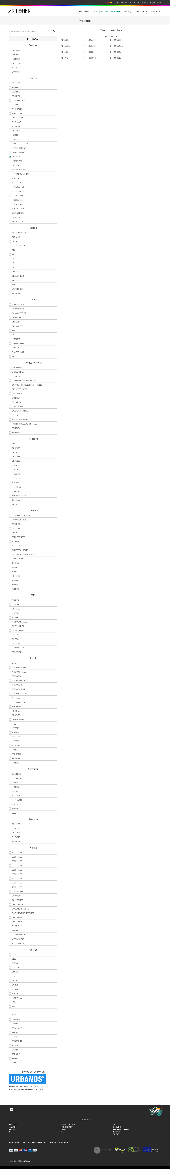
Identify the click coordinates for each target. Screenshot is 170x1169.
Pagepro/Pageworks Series (24, 424)
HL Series (16, 59)
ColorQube (17, 896)
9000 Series (17, 887)
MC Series (16, 617)
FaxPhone (16, 122)
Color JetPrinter (20, 520)
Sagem (15, 1050)
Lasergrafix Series (20, 411)
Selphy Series (18, 213)
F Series (15, 465)
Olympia (16, 1024)
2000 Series (17, 857)
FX (13, 259)
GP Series (16, 131)
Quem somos (84, 11)
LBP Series (16, 165)
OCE (14, 1011)
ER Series (16, 783)
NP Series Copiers (19, 183)
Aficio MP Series (19, 681)
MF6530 (73, 52)
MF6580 (126, 40)
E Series (15, 533)
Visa (16, 1150)
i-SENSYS (15, 139)
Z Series (15, 589)
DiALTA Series (18, 394)
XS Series (16, 585)
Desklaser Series (19, 389)
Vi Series (15, 504)
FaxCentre (17, 926)
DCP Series (16, 50)
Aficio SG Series (19, 689)
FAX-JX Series (17, 118)
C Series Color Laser (21, 515)
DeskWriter (17, 326)
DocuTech (17, 922)
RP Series (16, 758)
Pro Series (16, 754)
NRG (14, 1006)
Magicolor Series (20, 419)
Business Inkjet (19, 304)
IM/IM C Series (18, 719)
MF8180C (100, 58)
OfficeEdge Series (20, 550)
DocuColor (17, 904)
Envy (14, 330)
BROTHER (13, 1125)
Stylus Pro (17, 280)
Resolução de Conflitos (58, 1142)
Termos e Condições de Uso (34, 1142)
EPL (13, 254)
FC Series (16, 126)
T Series (15, 563)
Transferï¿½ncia (35, 1150)
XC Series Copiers (19, 943)
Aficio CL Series (19, 672)
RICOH (115, 1125)
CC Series (16, 448)
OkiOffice (16, 635)
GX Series (16, 715)
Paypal (11, 1150)
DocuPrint (17, 917)
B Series (15, 600)
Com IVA (139, 3)
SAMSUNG (117, 1127)
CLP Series (16, 774)
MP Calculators (19, 170)
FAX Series (16, 55)
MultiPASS (16, 178)
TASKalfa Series (19, 496)
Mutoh (15, 993)
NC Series (16, 745)
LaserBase (16, 157)
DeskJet (15, 322)
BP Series (16, 96)
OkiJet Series (18, 630)
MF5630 (73, 40)
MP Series (16, 737)
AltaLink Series (18, 891)
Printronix (17, 1041)
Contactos (156, 11)
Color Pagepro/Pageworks (24, 380)
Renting (127, 11)
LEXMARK (65, 1129)
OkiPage (15, 639)
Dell (14, 959)
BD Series (16, 828)
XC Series (16, 576)
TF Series (16, 841)
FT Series (16, 711)
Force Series (17, 407)
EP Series (16, 398)
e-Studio (16, 837)
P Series (15, 491)
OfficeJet (16, 348)
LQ (13, 263)
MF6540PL (126, 46)
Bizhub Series (18, 372)
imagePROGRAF (19, 148)
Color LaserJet (19, 313)
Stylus (15, 272)
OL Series (16, 643)
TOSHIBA (116, 1132)
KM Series (16, 474)
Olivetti (16, 1019)
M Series (15, 483)
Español (111, 2)
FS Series (16, 470)
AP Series (16, 83)
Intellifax (16, 63)
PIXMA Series (17, 196)
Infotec (15, 981)
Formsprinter (18, 537)
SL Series (15, 813)
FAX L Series (17, 113)
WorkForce (17, 289)
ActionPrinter (19, 233)
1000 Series (17, 852)
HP (10, 1132)
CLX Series (16, 778)
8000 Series (17, 883)
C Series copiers (19, 100)
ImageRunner (18, 152)
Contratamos (141, 11)
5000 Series (17, 870)
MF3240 (126, 52)
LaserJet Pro (18, 343)
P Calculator (18, 187)
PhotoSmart (18, 352)
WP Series (16, 72)
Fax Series (16, 402)
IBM (13, 976)
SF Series (16, 808)
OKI (62, 1132)
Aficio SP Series (19, 694)
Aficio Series (18, 685)
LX (13, 267)
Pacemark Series (19, 648)
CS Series (16, 524)
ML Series (16, 796)
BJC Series (16, 92)
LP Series (16, 415)
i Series (15, 135)
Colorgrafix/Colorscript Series (27, 385)
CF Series (16, 376)
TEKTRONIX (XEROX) (121, 1129)
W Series (15, 567)
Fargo (15, 963)
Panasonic (17, 1028)
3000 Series (17, 861)
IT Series (15, 724)
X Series (15, 572)
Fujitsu (15, 968)
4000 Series (17, 865)
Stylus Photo (18, 276)
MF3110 (126, 58)
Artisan (15, 241)
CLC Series (16, 105)
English (108, 2)
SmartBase (17, 217)
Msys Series (17, 800)
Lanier (15, 985)
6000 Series (17, 874)
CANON (12, 1127)
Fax (13, 335)
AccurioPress (18, 368)
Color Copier (18, 309)
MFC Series (16, 68)
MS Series (16, 541)
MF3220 (100, 52)
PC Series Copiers (19, 191)
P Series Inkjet (18, 559)
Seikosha (16, 1054)
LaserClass (17, 161)
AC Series (16, 663)
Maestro (25, 1150)
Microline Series (19, 622)
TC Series (16, 500)
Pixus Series (17, 200)
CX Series (16, 528)
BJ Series (16, 87)
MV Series (16, 741)
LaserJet (16, 339)
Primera (15, 1037)
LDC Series (16, 478)
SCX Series (16, 804)
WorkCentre (18, 939)
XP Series (16, 293)
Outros (116, 1134)
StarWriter (17, 222)
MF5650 (100, 40)
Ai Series (15, 444)
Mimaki (15, 989)
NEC (13, 1002)
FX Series (16, 787)
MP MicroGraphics (20, 174)
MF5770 (73, 58)
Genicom (16, 972)
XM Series (16, 580)
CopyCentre (17, 900)
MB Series (16, 613)
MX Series (16, 546)
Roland (15, 1045)
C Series (15, 604)
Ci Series (15, 452)
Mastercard (21, 1150)
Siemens (15, 1063)
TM (13, 285)
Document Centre (20, 909)
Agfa (14, 954)
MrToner (26, 1161)
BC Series (16, 824)
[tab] (33, 38)
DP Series (16, 461)
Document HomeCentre (23, 913)
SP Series (16, 432)
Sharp (14, 1058)
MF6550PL (73, 46)
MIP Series (16, 487)
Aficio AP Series (19, 667)
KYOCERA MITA (67, 1127)
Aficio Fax (16, 676)
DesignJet (16, 317)
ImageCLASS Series (20, 144)
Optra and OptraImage (23, 554)
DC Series (16, 457)
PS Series (16, 428)
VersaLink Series (19, 935)
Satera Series (18, 209)
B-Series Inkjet (18, 246)
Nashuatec (17, 998)
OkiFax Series (18, 626)
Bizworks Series (19, 702)
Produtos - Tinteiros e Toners (107, 11)
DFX (13, 250)
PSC (13, 356)
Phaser (15, 930)
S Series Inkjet (18, 204)
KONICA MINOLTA (68, 1125)
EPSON (12, 1129)
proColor (16, 652)
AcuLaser (16, 237)
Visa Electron (30, 1150)
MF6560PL (100, 46)
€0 (155, 3)
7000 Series (17, 878)
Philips (15, 1032)
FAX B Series (17, 109)
